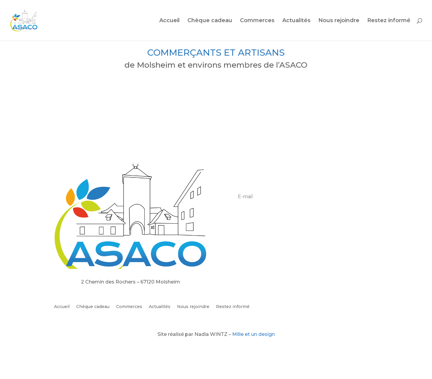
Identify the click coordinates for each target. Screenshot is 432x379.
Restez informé (388, 21)
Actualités (296, 21)
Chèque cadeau (210, 21)
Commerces (257, 21)
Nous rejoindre (338, 21)
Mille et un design (253, 334)
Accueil (169, 21)
